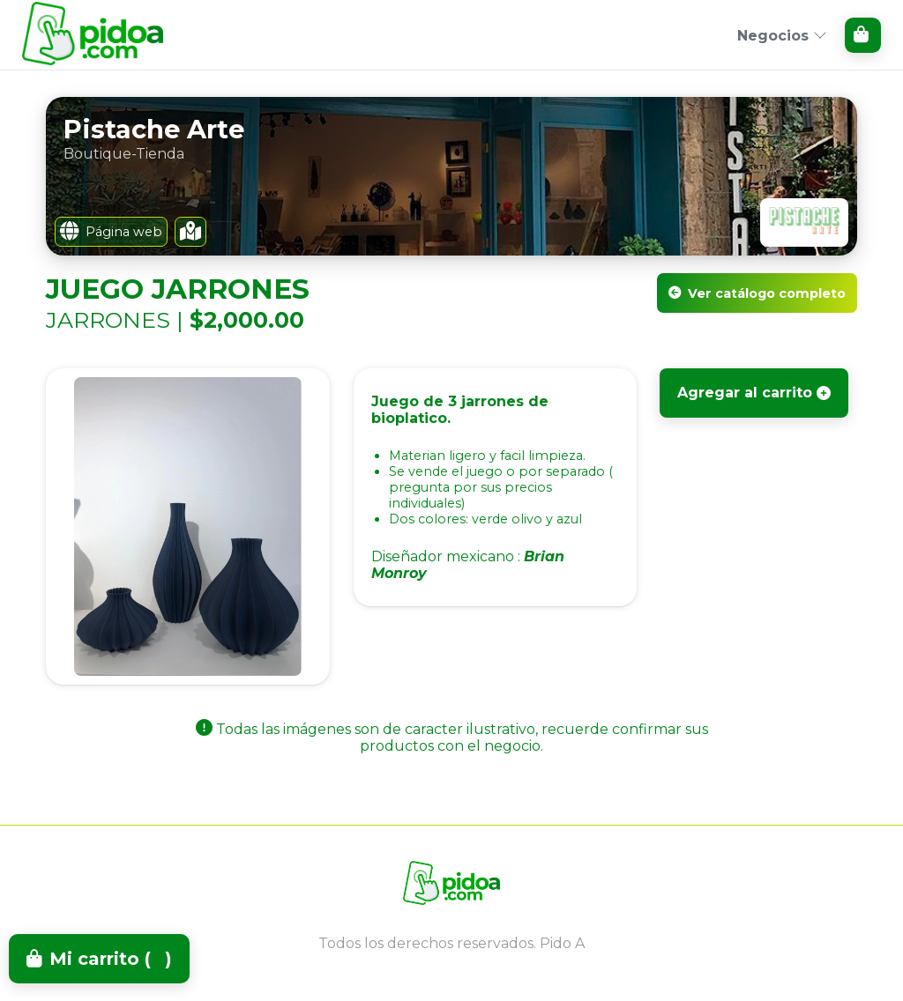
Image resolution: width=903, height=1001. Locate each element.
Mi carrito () (99, 958)
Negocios (782, 35)
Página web (111, 231)
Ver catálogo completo (756, 293)
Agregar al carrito (754, 392)
